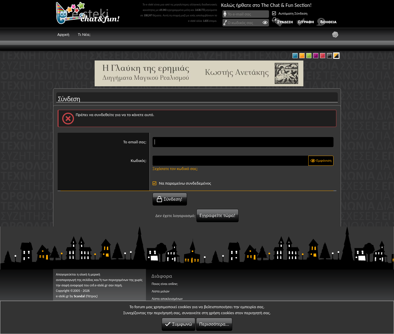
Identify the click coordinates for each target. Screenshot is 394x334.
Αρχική (63, 34)
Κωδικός (138, 160)
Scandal (79, 296)
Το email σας (134, 141)
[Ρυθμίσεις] (335, 34)
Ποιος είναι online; (165, 284)
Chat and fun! (92, 14)
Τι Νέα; (84, 34)
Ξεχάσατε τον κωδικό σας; (175, 168)
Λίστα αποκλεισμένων (167, 299)
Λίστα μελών (160, 291)
